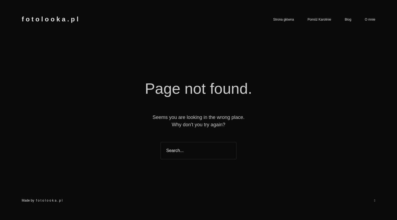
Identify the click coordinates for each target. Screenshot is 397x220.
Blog (348, 19)
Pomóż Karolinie (319, 19)
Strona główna (283, 19)
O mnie (370, 19)
